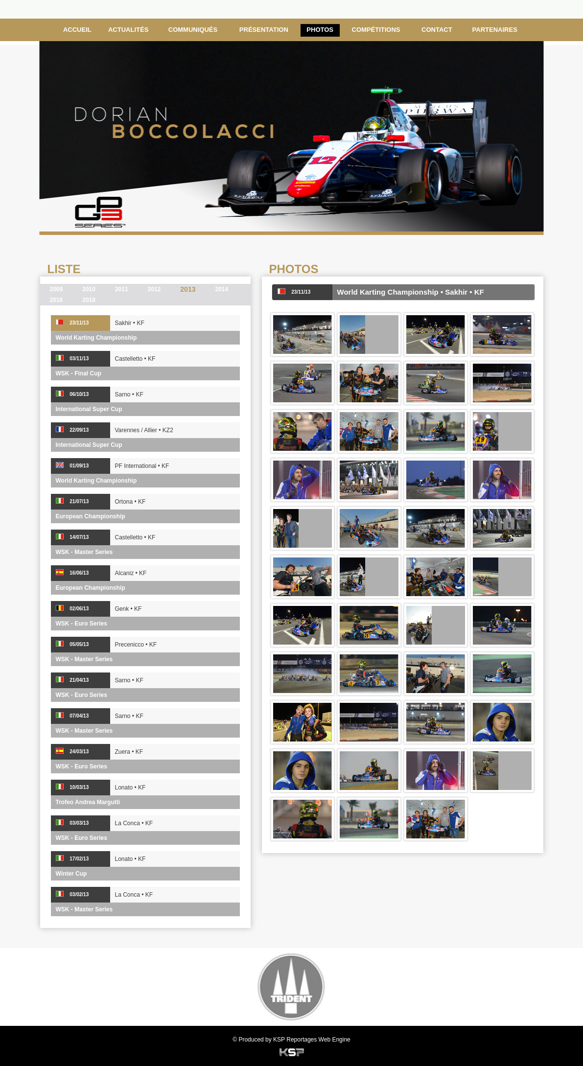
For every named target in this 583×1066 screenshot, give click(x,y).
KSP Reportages (295, 1039)
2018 (88, 300)
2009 (56, 289)
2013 (187, 289)
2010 (88, 289)
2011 (121, 289)
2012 (154, 289)
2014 (221, 289)
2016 (56, 300)
